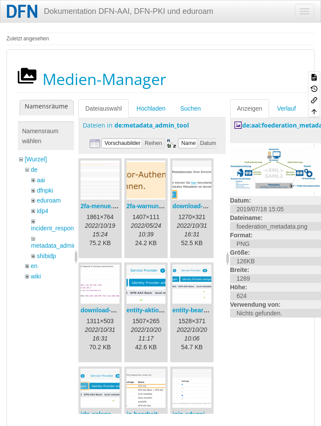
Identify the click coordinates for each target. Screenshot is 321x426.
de (34, 169)
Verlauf (286, 108)
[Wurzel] (36, 159)
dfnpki (45, 190)
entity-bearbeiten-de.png (207, 310)
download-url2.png (108, 310)
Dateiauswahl (103, 108)
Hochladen (150, 108)
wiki (36, 276)
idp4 (42, 210)
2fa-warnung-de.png (155, 206)
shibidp (46, 255)
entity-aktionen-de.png (158, 310)
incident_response (56, 228)
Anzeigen (249, 108)
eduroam (49, 200)
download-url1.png (199, 206)
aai (41, 180)
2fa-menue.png (102, 206)
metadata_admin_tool (60, 245)
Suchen (190, 108)
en (34, 265)
